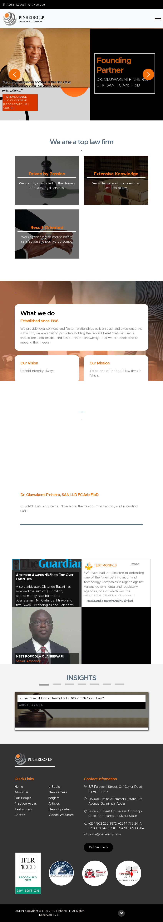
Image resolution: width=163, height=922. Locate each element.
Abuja (10, 4)
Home (19, 786)
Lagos (20, 4)
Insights (53, 798)
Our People (23, 798)
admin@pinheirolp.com (104, 834)
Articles (54, 803)
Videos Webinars (61, 815)
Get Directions (98, 847)
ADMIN (19, 911)
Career (20, 815)
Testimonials (24, 809)
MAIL (57, 915)
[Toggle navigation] (158, 18)
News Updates (59, 809)
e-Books (54, 786)
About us (21, 792)
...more (134, 564)
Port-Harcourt (36, 4)
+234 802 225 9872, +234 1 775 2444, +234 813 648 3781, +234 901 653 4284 (116, 826)
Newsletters (57, 792)
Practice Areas (26, 803)
